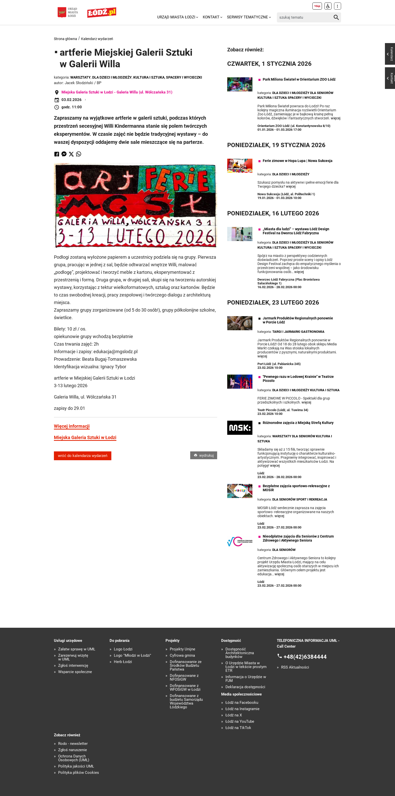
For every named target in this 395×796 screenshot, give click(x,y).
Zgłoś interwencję (73, 666)
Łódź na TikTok (238, 728)
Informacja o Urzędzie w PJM (245, 679)
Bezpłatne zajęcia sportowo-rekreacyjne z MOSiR (296, 488)
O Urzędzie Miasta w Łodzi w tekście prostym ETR (246, 667)
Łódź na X (233, 715)
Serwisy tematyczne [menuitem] (247, 17)
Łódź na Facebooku (241, 703)
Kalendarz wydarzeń (97, 39)
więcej (335, 118)
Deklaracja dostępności (245, 687)
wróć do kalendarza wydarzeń (82, 455)
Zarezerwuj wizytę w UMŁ (73, 657)
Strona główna (65, 39)
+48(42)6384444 (305, 657)
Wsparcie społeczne (75, 672)
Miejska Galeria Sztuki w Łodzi (85, 437)
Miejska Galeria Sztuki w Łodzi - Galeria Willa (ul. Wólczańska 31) (116, 92)
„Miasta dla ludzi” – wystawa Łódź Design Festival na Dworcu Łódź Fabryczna (296, 231)
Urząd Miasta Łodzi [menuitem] (176, 17)
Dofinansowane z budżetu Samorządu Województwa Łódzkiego (186, 701)
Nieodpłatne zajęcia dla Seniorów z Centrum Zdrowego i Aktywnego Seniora (298, 538)
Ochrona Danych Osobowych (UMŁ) (73, 758)
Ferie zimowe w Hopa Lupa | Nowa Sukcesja (298, 161)
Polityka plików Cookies (78, 773)
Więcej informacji (72, 426)
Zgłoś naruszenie (72, 750)
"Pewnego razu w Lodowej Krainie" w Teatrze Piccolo (298, 379)
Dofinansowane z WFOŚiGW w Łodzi (185, 687)
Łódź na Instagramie (242, 709)
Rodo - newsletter (73, 744)
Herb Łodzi (123, 662)
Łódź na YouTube (239, 721)
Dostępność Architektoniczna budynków (239, 653)
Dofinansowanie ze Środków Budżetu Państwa (186, 665)
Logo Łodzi (123, 649)
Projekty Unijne (182, 649)
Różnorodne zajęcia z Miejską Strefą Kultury (298, 423)
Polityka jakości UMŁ (76, 766)
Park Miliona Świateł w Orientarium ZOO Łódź (299, 79)
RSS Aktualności (295, 667)
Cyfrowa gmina (182, 655)
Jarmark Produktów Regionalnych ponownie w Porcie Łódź (298, 320)
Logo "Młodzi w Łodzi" (132, 655)
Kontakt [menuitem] (211, 17)
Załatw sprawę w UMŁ (76, 649)
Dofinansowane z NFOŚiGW (184, 677)
